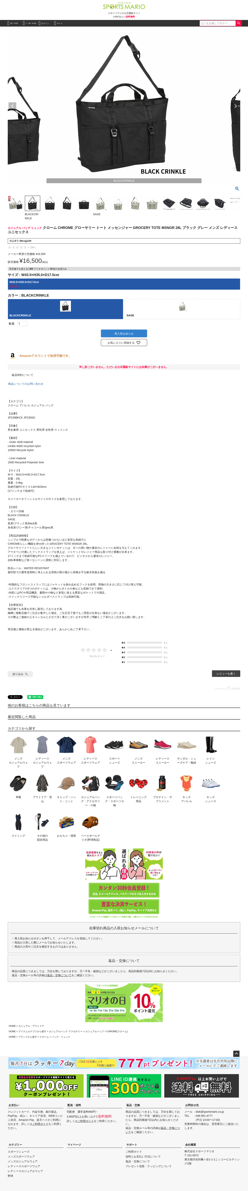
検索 (239, 23)
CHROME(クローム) (117, 1031)
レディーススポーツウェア (24, 1166)
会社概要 (190, 1144)
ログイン (44, 23)
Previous (12, 106)
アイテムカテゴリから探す (32, 1031)
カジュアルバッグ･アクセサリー (66, 1031)
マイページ (74, 1144)
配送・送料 (74, 1105)
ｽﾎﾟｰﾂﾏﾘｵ (12, 23)
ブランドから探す (27, 1037)
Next (235, 106)
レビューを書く (226, 673)
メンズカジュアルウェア (23, 1161)
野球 (10, 1175)
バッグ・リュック (61, 1037)
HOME (12, 1026)
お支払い (14, 1105)
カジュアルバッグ (94, 1031)
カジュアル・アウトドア (31, 1026)
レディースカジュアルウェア (25, 1171)
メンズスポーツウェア (21, 1156)
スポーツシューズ (18, 1151)
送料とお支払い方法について (143, 1156)
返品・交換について (59, 975)
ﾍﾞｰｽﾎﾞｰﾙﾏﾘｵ (29, 23)
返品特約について (22, 374)
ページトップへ (236, 1054)
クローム (44, 1037)
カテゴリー (15, 1144)
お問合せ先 (192, 1105)
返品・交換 (133, 1105)
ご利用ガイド (40, 1123)
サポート (131, 1144)
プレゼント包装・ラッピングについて (149, 1166)
